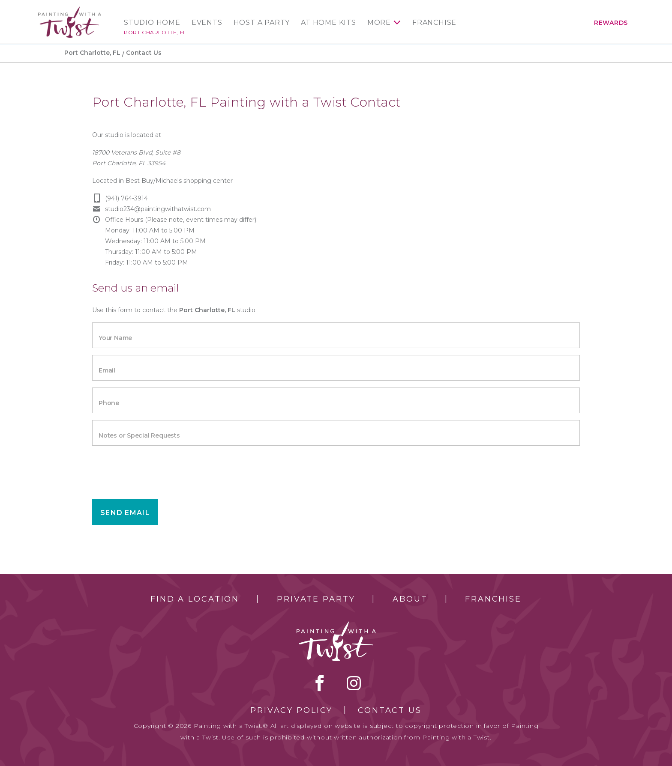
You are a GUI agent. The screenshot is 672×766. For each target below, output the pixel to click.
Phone (109, 403)
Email (107, 370)
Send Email (125, 513)
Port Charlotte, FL (155, 32)
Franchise (434, 23)
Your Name (115, 338)
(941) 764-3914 (126, 198)
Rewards (611, 23)
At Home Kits (328, 23)
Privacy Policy (291, 710)
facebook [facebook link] (320, 683)
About (410, 599)
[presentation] (157, 469)
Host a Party (262, 23)
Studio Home (152, 23)
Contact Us (390, 710)
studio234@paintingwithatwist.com (158, 209)
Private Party (316, 599)
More (379, 23)
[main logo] (69, 10)
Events (207, 23)
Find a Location (194, 599)
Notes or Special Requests (139, 435)
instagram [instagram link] (354, 683)
